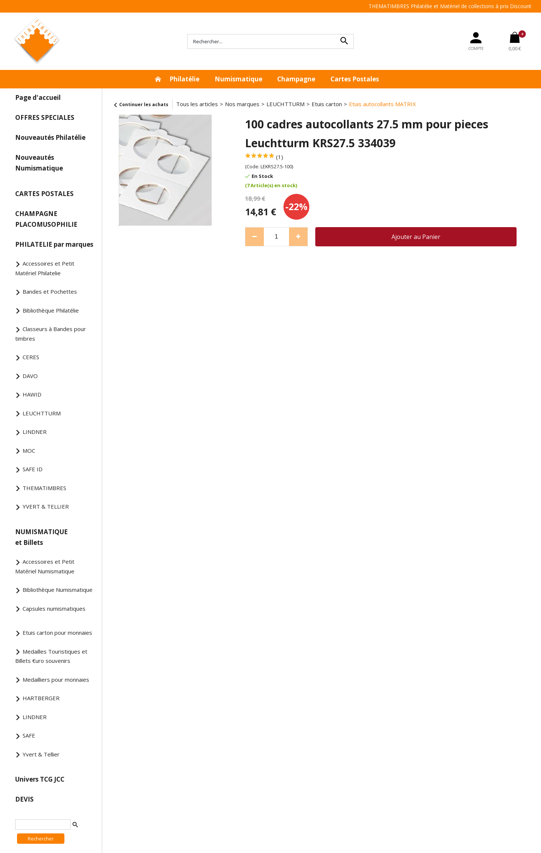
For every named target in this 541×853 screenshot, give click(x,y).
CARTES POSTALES (44, 193)
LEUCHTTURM (42, 413)
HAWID (32, 394)
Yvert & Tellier (41, 754)
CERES (31, 357)
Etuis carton (327, 104)
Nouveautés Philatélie (50, 137)
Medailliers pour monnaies (56, 679)
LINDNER (35, 431)
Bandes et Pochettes (50, 291)
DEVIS (24, 799)
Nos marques (242, 104)
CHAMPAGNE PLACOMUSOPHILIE (46, 219)
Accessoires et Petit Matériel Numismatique (44, 566)
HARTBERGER (41, 698)
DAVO (30, 376)
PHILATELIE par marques (54, 244)
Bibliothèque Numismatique (58, 589)
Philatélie (184, 79)
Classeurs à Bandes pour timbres (50, 333)
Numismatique (238, 79)
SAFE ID (33, 469)
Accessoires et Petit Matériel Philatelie (44, 268)
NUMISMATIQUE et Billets (41, 537)
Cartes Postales (354, 79)
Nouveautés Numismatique (39, 162)
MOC (29, 450)
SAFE (29, 735)
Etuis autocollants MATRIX (382, 104)
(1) (279, 157)
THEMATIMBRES (44, 488)
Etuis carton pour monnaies (57, 632)
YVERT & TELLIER (46, 506)
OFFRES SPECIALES (44, 117)
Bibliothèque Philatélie (51, 310)
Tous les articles (197, 104)
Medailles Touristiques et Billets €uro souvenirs (51, 656)
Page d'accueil (38, 97)
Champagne (296, 79)
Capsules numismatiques (54, 608)
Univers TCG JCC (39, 779)
